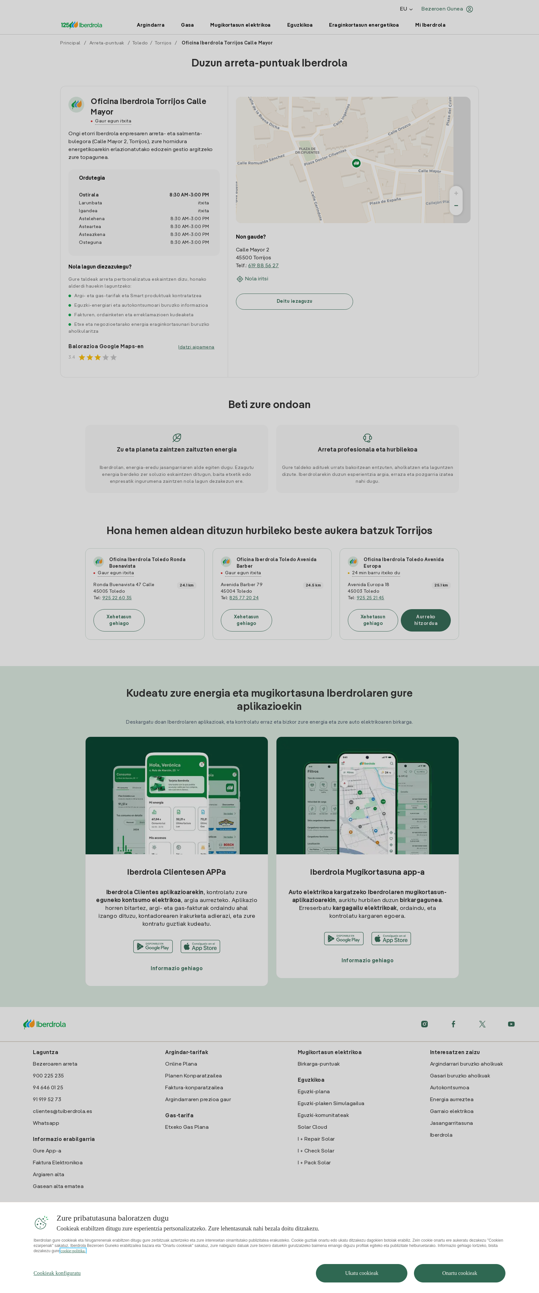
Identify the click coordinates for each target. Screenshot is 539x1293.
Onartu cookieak (459, 1273)
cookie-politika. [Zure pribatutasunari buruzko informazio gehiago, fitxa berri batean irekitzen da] (73, 1251)
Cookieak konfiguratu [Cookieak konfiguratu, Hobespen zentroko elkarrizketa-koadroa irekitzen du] (57, 1273)
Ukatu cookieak (361, 1273)
